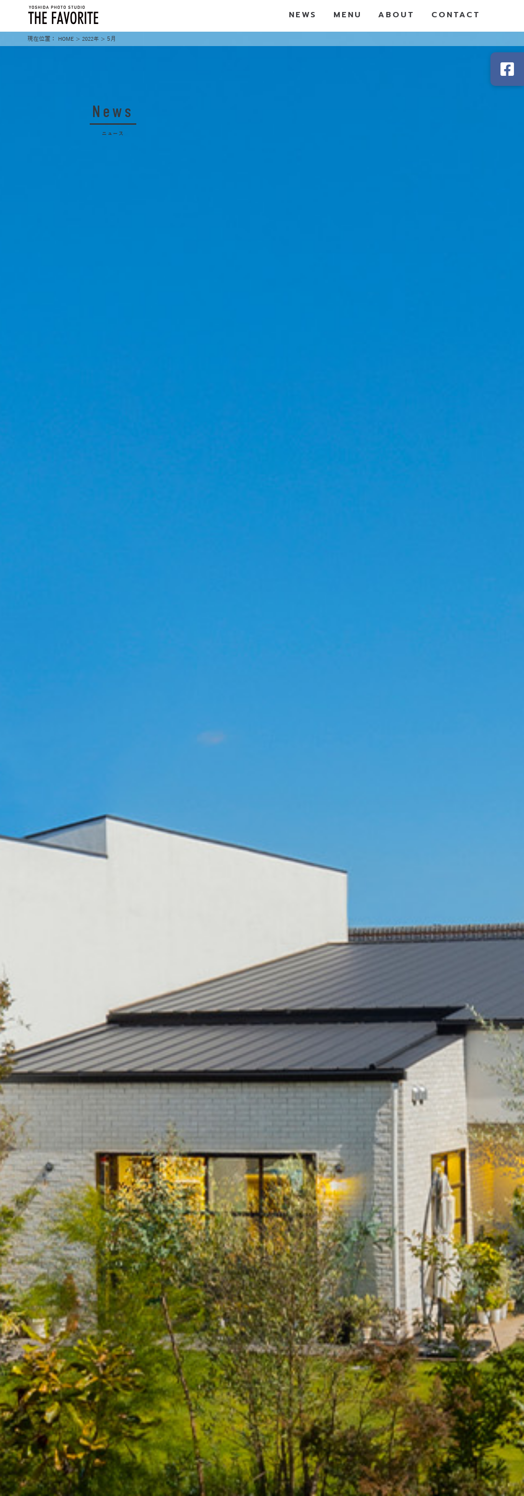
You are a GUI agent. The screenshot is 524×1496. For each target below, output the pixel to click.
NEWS (303, 16)
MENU (347, 16)
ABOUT (396, 16)
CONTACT (455, 16)
